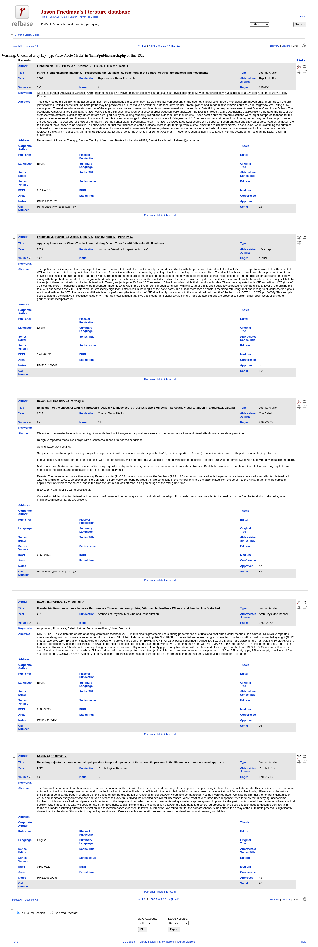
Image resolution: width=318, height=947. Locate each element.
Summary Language (86, 165)
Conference (248, 195)
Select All (17, 46)
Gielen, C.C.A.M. (105, 66)
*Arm (90, 92)
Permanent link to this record (160, 215)
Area (21, 195)
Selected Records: (66, 913)
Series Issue (87, 181)
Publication (87, 78)
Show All (54, 16)
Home (44, 16)
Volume (23, 87)
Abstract (24, 101)
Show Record (166, 941)
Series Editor (22, 174)
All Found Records (33, 913)
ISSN (21, 190)
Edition (245, 181)
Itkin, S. (88, 236)
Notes (22, 201)
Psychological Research (113, 768)
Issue (83, 87)
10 (164, 45)
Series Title (86, 172)
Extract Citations (186, 941)
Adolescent (44, 92)
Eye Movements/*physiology (132, 92)
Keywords (25, 92)
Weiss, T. (76, 236)
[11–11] (175, 45)
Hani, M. (111, 236)
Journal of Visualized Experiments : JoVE (124, 249)
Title (21, 72)
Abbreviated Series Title (248, 174)
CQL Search (129, 941)
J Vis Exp (265, 249)
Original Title (245, 165)
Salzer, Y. (43, 755)
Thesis (244, 146)
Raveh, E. (61, 236)
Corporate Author (25, 147)
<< (139, 45)
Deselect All (31, 46)
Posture (42, 96)
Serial (244, 206)
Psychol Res (267, 768)
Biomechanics (104, 92)
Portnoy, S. (125, 236)
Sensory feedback (97, 628)
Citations (286, 46)
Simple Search (69, 16)
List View (274, 46)
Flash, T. (123, 66)
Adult (55, 92)
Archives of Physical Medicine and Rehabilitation (128, 614)
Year (21, 78)
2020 (40, 768)
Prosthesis (59, 628)
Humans (156, 92)
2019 (40, 249)
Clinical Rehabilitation (111, 413)
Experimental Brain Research (116, 78)
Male (191, 92)
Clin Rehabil (266, 413)
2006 (40, 78)
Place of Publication (87, 156)
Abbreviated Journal (248, 80)
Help (303, 941)
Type (243, 72)
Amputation (44, 628)
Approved (247, 201)
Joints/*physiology (174, 92)
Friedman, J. (84, 66)
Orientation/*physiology (273, 92)
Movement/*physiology (209, 92)
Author (23, 66)
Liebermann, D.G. (49, 66)
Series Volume (23, 183)
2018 (40, 413)
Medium (245, 190)
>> (168, 45)
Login (303, 16)
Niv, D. (99, 236)
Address (24, 140)
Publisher (24, 154)
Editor (244, 154)
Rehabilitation (76, 628)
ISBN (82, 190)
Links (301, 60)
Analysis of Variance (73, 92)
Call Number (23, 208)
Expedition (86, 195)
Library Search (148, 941)
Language (25, 163)
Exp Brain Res (268, 78)
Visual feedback (121, 628)
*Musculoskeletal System (241, 92)
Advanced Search (89, 16)
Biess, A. (68, 66)
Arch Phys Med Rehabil (274, 614)
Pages (244, 87)
